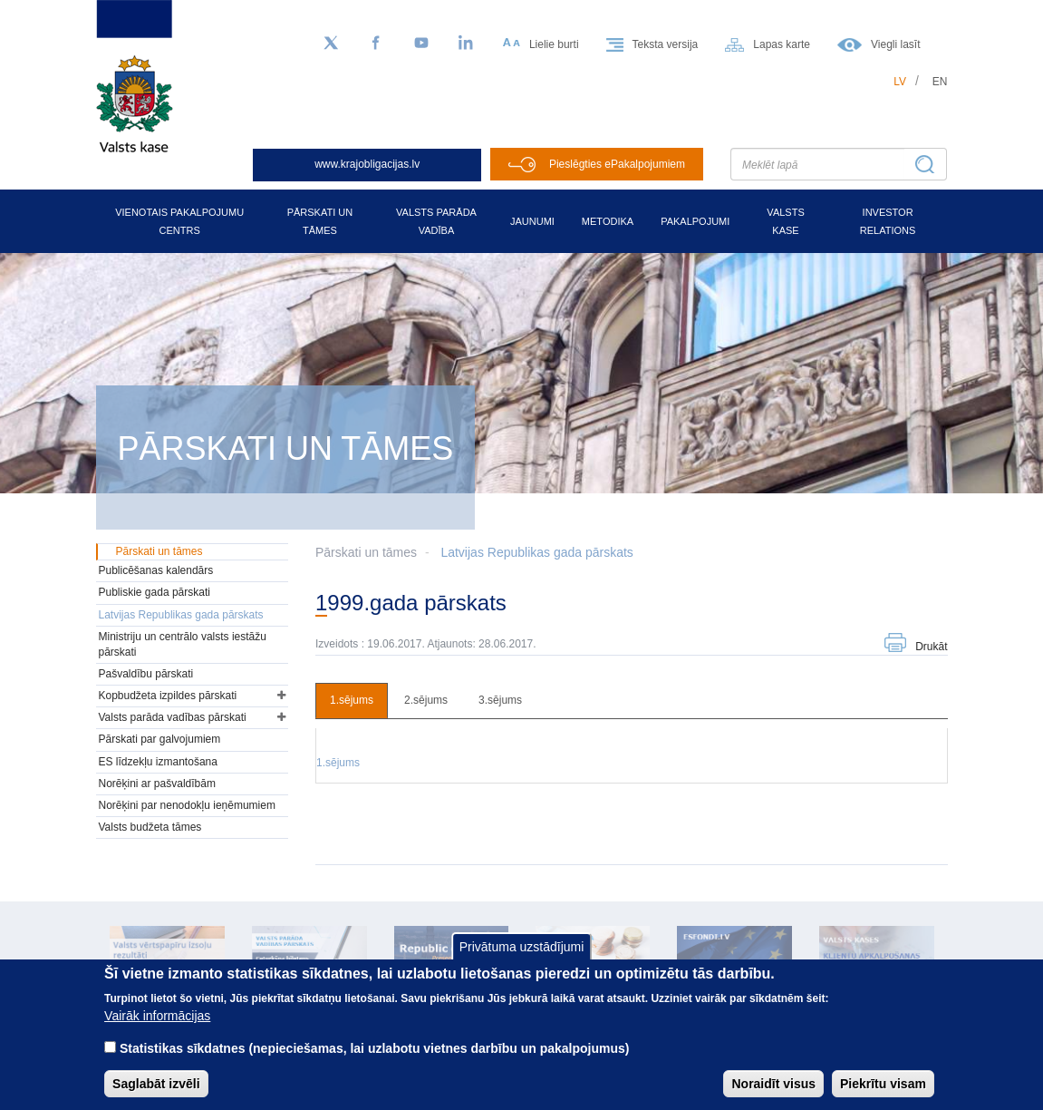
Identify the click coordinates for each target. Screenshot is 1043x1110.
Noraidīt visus (773, 1094)
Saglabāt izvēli (155, 1094)
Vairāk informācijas (157, 1026)
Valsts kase (785, 221)
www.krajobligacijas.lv (367, 164)
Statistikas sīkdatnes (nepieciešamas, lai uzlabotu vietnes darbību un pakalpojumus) (375, 1059)
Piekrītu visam (883, 1094)
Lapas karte (781, 44)
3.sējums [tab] (500, 700)
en (940, 81)
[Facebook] (376, 43)
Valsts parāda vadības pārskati (172, 717)
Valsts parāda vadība (436, 221)
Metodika (607, 221)
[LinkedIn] (467, 43)
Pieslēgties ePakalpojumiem (617, 164)
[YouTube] (421, 43)
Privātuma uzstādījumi (521, 956)
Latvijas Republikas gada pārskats (536, 552)
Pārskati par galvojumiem (160, 739)
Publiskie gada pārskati (154, 592)
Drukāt (931, 646)
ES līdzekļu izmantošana (158, 761)
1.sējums (338, 762)
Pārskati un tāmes (320, 221)
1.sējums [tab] (351, 700)
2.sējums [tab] (426, 700)
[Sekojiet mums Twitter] (331, 43)
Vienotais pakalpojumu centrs (179, 221)
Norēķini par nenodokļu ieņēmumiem (187, 805)
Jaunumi (532, 221)
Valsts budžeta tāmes (150, 827)
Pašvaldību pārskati (146, 673)
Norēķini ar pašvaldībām (157, 783)
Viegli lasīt (895, 44)
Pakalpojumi (695, 221)
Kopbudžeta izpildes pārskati (168, 695)
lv (899, 81)
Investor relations (888, 221)
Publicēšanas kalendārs (156, 570)
